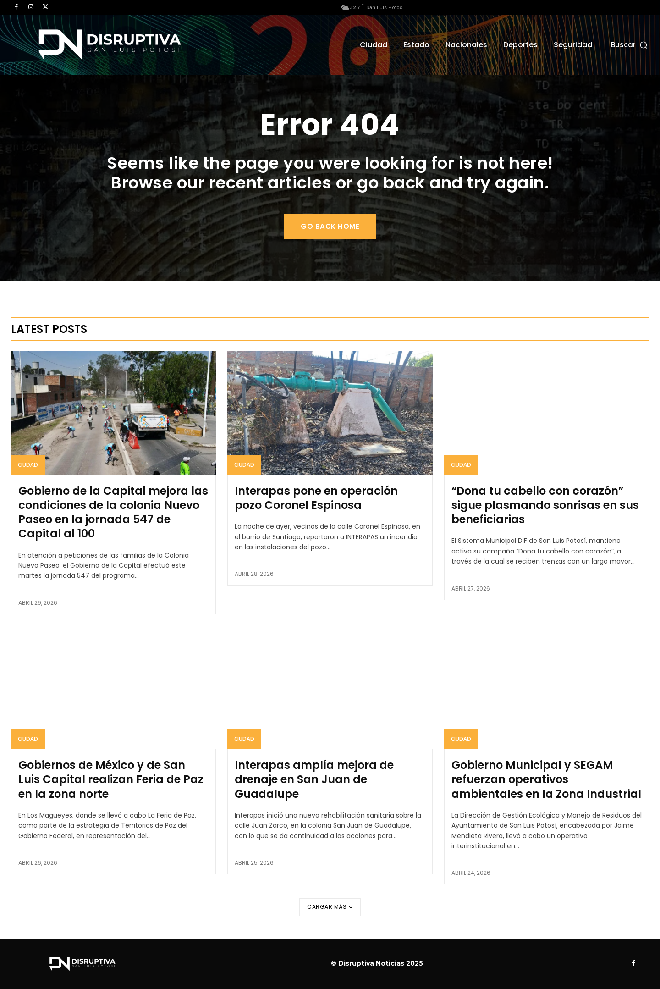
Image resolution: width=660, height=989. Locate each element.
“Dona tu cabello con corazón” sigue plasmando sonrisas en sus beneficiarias (545, 505)
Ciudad (28, 465)
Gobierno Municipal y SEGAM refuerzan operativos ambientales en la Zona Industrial (546, 779)
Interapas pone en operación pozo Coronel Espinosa (316, 498)
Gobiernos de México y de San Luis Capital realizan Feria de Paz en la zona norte (111, 779)
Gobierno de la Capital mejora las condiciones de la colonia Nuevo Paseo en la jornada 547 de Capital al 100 (113, 512)
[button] (630, 44)
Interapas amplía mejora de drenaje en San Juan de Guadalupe (314, 779)
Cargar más (330, 907)
